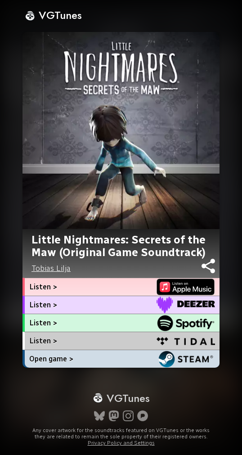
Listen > (43, 287)
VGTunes (53, 15)
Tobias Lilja (51, 268)
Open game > (51, 359)
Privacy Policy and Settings (121, 443)
